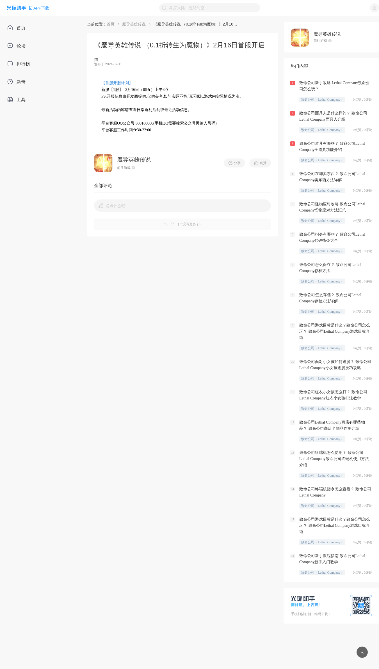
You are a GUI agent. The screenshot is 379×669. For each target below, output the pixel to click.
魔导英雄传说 (134, 24)
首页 (111, 24)
